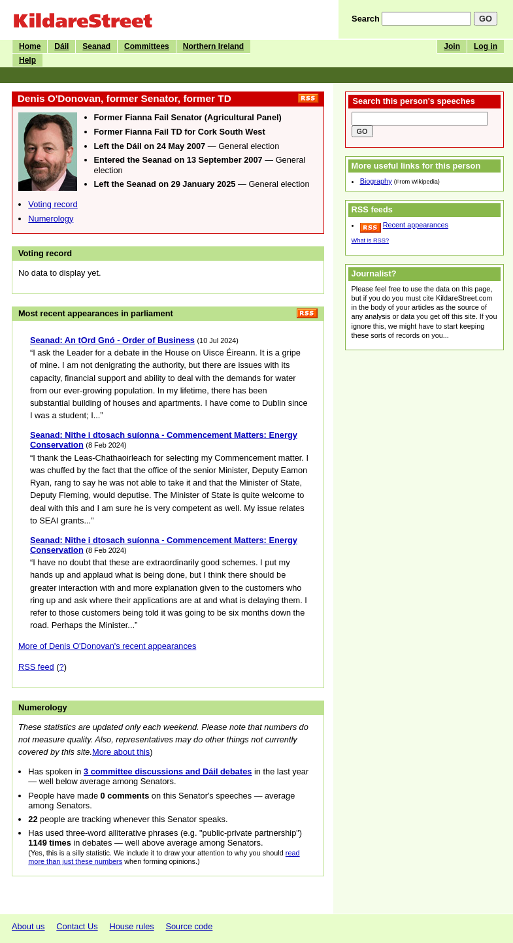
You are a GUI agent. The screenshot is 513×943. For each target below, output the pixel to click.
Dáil (61, 46)
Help (27, 60)
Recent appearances (415, 225)
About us (28, 926)
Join (452, 46)
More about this (121, 752)
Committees (146, 46)
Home (30, 46)
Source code (188, 926)
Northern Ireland (213, 46)
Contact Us (76, 926)
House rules (131, 926)
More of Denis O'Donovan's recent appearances (107, 646)
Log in (485, 46)
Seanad (96, 46)
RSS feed (36, 667)
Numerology (50, 218)
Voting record (52, 204)
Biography (376, 181)
